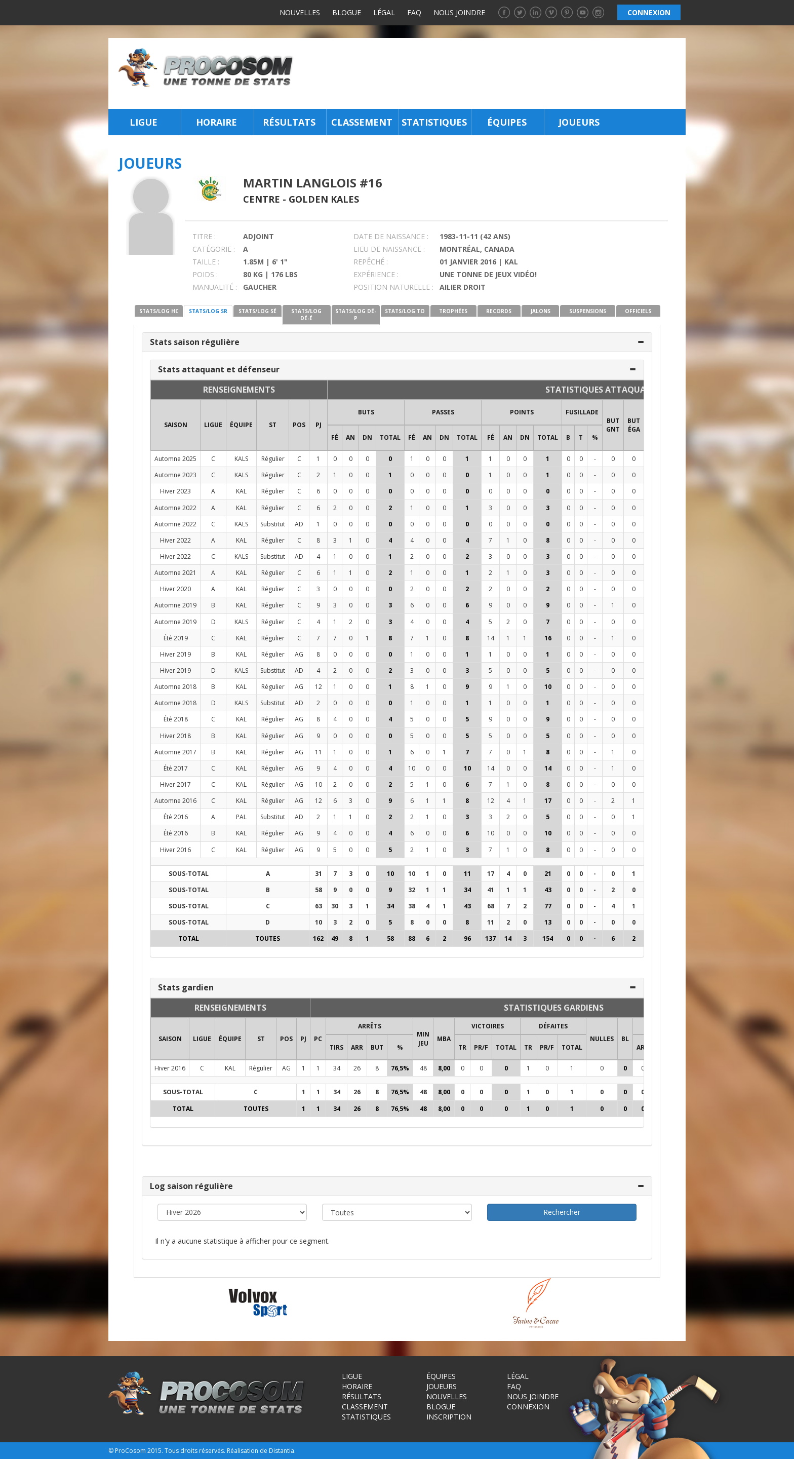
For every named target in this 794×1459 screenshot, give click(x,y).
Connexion (528, 1406)
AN (350, 437)
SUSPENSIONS (587, 311)
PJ (318, 424)
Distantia (281, 1450)
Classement (361, 122)
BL (625, 1038)
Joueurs (579, 122)
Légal (384, 12)
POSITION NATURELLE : (393, 287)
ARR (357, 1047)
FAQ (414, 12)
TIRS (336, 1047)
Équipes (507, 122)
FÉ (334, 437)
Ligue (143, 122)
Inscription (448, 1417)
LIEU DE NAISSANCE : (389, 249)
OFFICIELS (638, 311)
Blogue (346, 12)
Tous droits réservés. (195, 1450)
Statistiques (434, 122)
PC (318, 1038)
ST (272, 424)
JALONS (540, 311)
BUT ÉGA (633, 425)
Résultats (289, 122)
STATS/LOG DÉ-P (355, 315)
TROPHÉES (453, 311)
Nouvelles (300, 12)
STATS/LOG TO (405, 311)
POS (299, 424)
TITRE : (204, 236)
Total (390, 437)
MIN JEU (423, 1038)
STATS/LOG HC (159, 311)
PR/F (481, 1047)
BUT (377, 1047)
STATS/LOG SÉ (257, 311)
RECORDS (498, 311)
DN (367, 437)
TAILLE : (205, 261)
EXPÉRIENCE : (376, 274)
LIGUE (213, 424)
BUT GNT (613, 425)
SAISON (175, 424)
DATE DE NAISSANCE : (390, 236)
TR (462, 1047)
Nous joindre (459, 12)
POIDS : (205, 274)
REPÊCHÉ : (370, 261)
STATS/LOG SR (208, 311)
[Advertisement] (492, 73)
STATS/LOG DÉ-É (306, 315)
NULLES (602, 1038)
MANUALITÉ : (214, 287)
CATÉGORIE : (213, 249)
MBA (444, 1038)
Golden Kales (324, 199)
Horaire (216, 122)
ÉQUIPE (241, 424)
